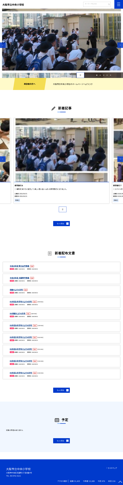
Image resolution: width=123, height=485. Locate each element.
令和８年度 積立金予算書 (20, 266)
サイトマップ (112, 468)
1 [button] (96, 75)
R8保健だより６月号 (18, 313)
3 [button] (103, 75)
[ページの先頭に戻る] (120, 482)
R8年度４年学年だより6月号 (21, 349)
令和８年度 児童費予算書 (20, 278)
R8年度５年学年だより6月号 (21, 337)
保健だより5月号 (16, 289)
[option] (61, 43)
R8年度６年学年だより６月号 (21, 325)
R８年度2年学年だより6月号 (21, 301)
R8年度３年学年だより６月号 (21, 361)
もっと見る (60, 223)
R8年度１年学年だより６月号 (21, 372)
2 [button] (100, 75)
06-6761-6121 (15, 475)
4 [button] (107, 75)
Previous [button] (3, 45)
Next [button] (120, 45)
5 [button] (110, 75)
